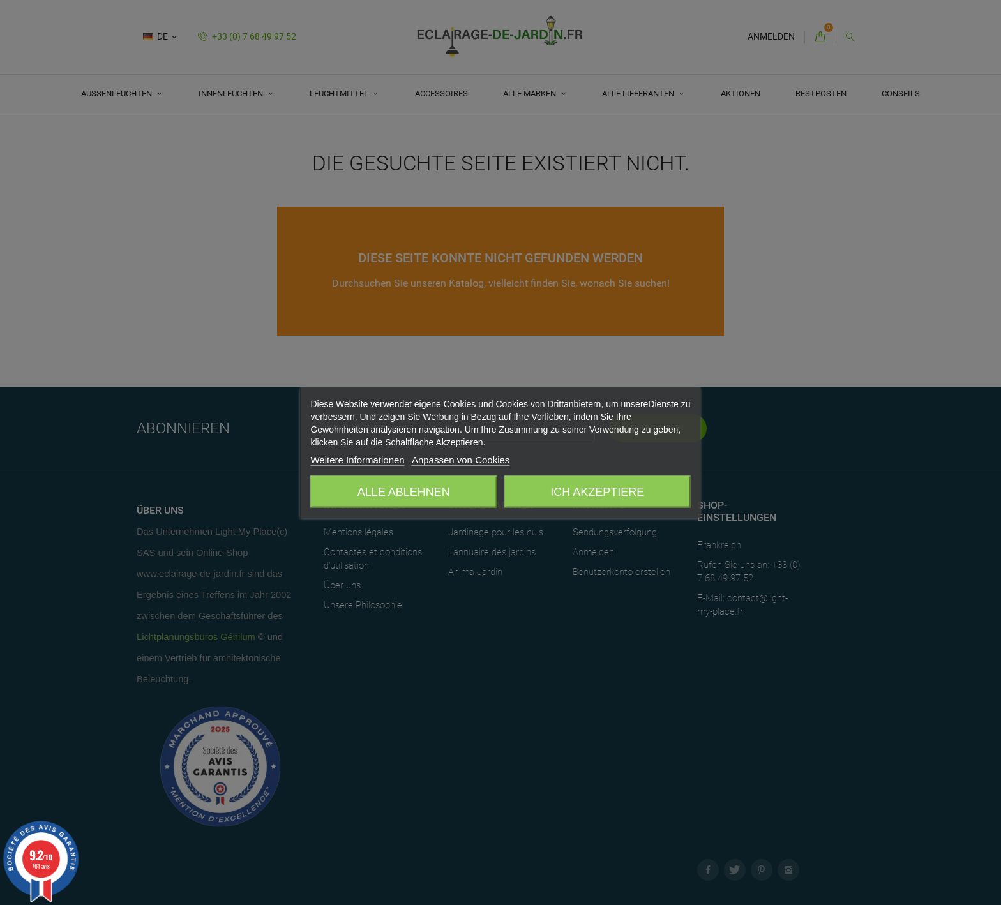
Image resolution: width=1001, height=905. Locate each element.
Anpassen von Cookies (460, 459)
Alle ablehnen (404, 492)
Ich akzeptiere (597, 492)
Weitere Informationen (357, 459)
